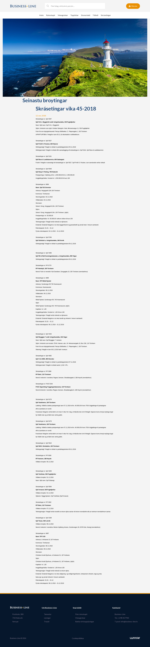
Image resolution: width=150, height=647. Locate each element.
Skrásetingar (106, 15)
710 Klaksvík (15, 618)
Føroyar (13, 621)
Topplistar (74, 15)
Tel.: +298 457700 (124, 618)
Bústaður (14, 608)
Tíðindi (95, 15)
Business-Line (122, 614)
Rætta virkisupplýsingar (87, 621)
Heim (41, 15)
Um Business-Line (49, 608)
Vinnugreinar (63, 15)
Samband (121, 608)
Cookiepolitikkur (78, 638)
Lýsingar (45, 618)
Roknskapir (50, 15)
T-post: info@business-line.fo (128, 621)
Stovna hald (85, 15)
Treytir (44, 621)
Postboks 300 (15, 614)
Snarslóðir (82, 608)
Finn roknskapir (84, 614)
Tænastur (45, 614)
